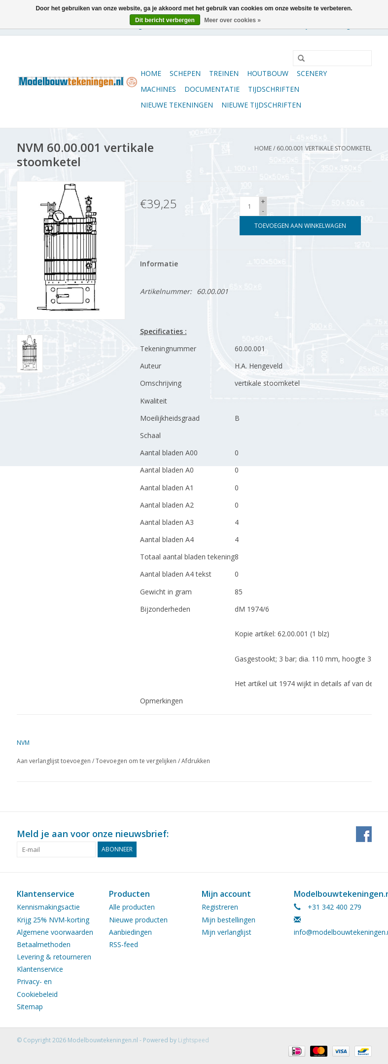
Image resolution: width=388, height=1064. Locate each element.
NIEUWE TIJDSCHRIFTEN (261, 105)
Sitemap (30, 1006)
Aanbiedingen (130, 932)
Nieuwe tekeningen (177, 105)
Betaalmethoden (44, 944)
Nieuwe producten (138, 919)
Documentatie (212, 89)
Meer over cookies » (232, 20)
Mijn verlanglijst (226, 932)
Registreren (220, 907)
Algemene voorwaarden (55, 932)
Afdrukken (195, 761)
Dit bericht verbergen (165, 20)
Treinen (224, 73)
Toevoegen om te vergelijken (137, 761)
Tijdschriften (273, 89)
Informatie (159, 263)
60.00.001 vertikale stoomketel (324, 148)
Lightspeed (193, 1040)
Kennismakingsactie (48, 907)
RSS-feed (123, 944)
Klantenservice (40, 969)
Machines (158, 89)
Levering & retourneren (54, 956)
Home (151, 73)
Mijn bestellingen (228, 919)
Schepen (185, 73)
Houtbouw (267, 73)
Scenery (312, 73)
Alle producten (132, 907)
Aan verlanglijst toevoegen (54, 761)
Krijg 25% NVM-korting (53, 919)
